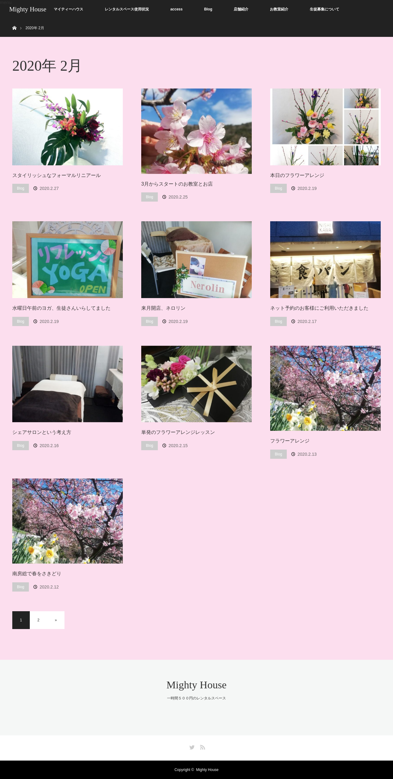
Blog (208, 9)
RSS (201, 746)
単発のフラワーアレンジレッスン (178, 432)
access (176, 9)
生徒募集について (324, 9)
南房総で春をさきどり (36, 573)
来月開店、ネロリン (163, 308)
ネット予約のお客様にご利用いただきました (319, 308)
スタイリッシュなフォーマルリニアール (56, 175)
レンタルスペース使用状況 (127, 9)
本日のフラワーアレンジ (297, 175)
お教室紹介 (279, 9)
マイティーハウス (68, 9)
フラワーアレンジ (289, 440)
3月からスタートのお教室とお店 (177, 184)
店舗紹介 (241, 9)
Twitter (191, 746)
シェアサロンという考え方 (41, 432)
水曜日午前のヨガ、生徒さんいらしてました (61, 308)
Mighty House (27, 9)
